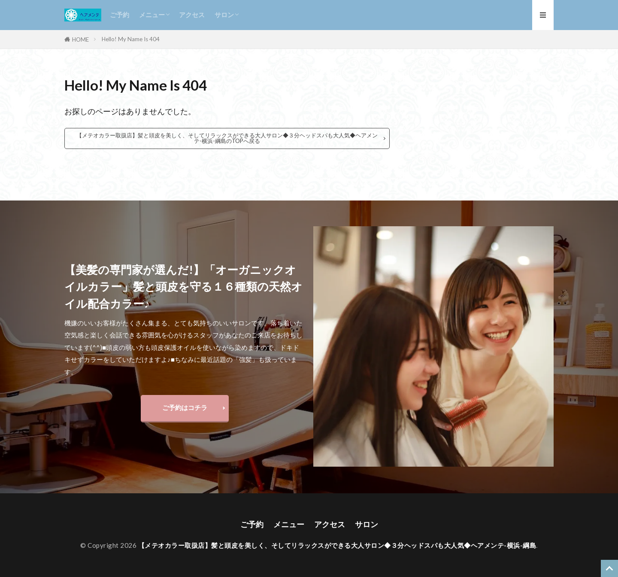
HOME (80, 39)
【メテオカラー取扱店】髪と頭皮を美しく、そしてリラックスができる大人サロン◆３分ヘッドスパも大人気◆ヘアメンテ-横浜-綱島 (337, 545)
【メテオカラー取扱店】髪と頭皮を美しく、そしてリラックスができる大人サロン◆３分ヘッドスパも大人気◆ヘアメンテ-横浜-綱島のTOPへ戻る (227, 138)
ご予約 (119, 14)
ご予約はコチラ (184, 407)
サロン (224, 14)
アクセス (192, 14)
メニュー (152, 14)
